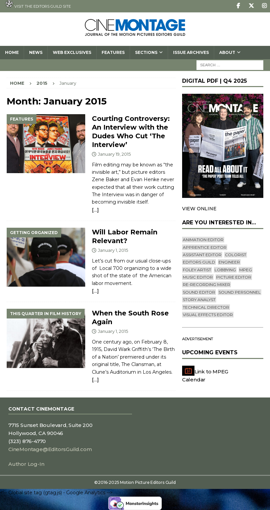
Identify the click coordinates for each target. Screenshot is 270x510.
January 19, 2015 (114, 154)
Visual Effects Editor (208, 314)
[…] (95, 210)
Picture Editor (233, 277)
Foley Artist (197, 269)
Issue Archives (191, 52)
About (227, 52)
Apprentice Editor (205, 247)
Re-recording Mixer (206, 284)
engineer (229, 262)
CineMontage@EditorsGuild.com (50, 449)
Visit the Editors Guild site (38, 4)
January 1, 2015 (113, 250)
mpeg (245, 269)
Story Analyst (199, 299)
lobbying (225, 269)
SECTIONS (146, 52)
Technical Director (206, 307)
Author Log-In (26, 464)
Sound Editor (199, 292)
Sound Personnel (240, 292)
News (35, 52)
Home (12, 52)
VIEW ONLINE (199, 209)
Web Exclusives (72, 52)
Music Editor (198, 277)
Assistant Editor (202, 254)
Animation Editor (203, 239)
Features (113, 52)
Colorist (235, 254)
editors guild (199, 262)
